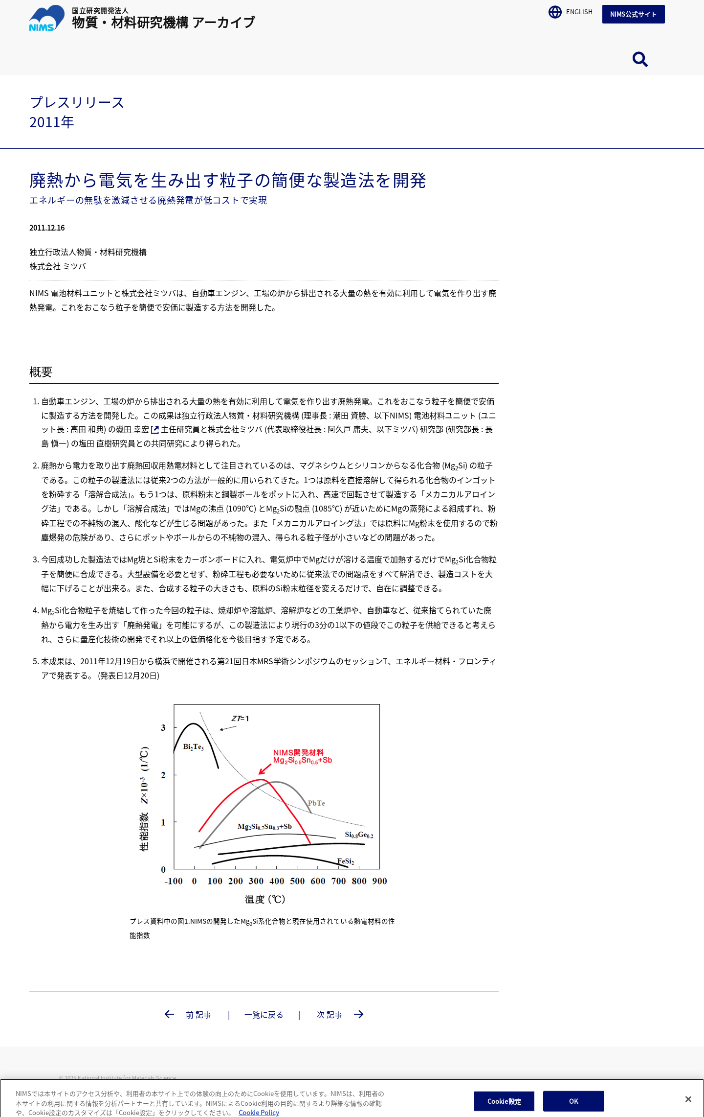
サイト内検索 (640, 59)
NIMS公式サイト (633, 14)
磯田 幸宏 (137, 429)
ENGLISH (571, 10)
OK (573, 1106)
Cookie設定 (504, 1106)
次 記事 (330, 1014)
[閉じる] (688, 1104)
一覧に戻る (264, 1014)
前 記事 (198, 1014)
